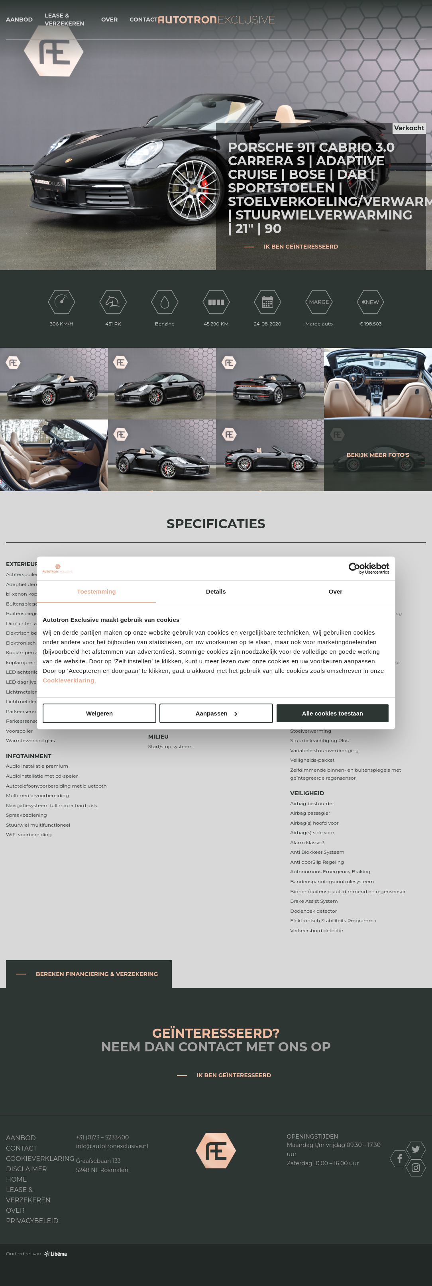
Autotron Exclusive (216, 20)
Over (109, 19)
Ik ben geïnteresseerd (301, 246)
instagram (416, 1167)
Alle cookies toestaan (332, 713)
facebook (400, 1158)
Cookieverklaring (68, 680)
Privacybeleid (32, 1221)
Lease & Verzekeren (64, 19)
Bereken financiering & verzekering (97, 974)
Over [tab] (336, 591)
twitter (416, 1149)
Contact (143, 19)
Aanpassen (216, 713)
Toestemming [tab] (96, 591)
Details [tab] (216, 591)
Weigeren (99, 713)
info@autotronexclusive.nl (112, 1146)
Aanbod (19, 19)
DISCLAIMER (26, 1169)
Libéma (55, 1254)
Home (16, 1179)
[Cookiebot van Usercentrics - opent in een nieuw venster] (354, 568)
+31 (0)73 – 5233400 (102, 1137)
